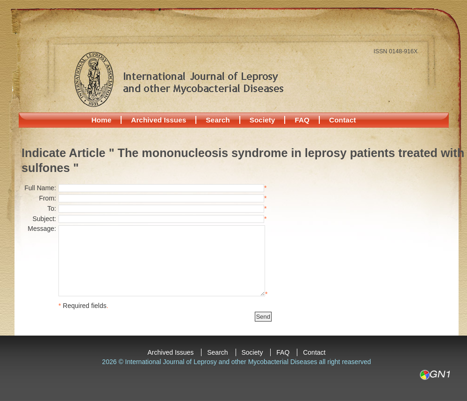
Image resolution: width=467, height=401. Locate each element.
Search (218, 120)
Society (262, 120)
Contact (342, 120)
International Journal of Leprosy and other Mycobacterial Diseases (178, 78)
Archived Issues (158, 120)
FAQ (302, 120)
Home (102, 120)
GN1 (434, 374)
